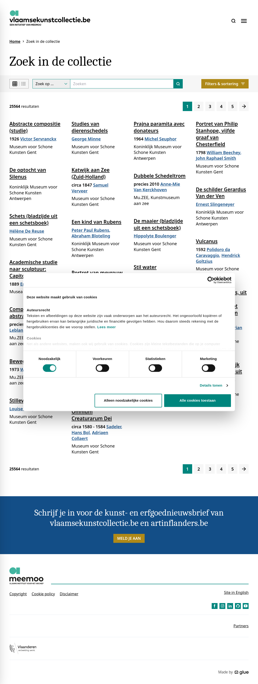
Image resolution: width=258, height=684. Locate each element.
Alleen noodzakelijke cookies (128, 400)
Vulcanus (207, 241)
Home (14, 41)
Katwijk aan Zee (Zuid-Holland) (90, 173)
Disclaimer (69, 593)
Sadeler (113, 426)
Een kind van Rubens (96, 222)
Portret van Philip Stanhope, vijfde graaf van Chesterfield (217, 134)
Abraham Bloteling (90, 236)
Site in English (236, 592)
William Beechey (223, 152)
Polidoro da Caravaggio (213, 252)
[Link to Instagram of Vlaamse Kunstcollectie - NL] (222, 606)
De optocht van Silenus (27, 173)
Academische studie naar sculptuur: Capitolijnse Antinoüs (35, 269)
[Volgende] (244, 106)
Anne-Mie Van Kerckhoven (157, 187)
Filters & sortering (225, 83)
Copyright (18, 593)
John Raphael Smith (216, 158)
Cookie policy (43, 593)
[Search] (122, 83)
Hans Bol (80, 432)
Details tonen (211, 386)
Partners (241, 625)
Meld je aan (129, 538)
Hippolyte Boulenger (155, 236)
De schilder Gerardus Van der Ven (221, 193)
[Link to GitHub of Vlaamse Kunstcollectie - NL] (238, 606)
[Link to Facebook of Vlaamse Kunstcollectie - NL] (215, 606)
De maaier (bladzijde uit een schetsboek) (158, 224)
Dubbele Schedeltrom (160, 175)
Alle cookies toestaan (197, 400)
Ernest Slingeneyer (215, 204)
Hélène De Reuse (26, 231)
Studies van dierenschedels (89, 127)
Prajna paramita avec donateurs (159, 127)
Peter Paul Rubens (90, 230)
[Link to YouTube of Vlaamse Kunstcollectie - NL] (246, 606)
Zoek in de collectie (43, 41)
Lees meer (106, 327)
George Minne (86, 139)
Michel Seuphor (160, 139)
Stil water (145, 267)
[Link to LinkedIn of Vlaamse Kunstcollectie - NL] (230, 606)
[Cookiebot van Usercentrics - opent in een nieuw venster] (210, 280)
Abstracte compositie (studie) (34, 127)
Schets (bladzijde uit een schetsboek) (33, 219)
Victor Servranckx (38, 139)
